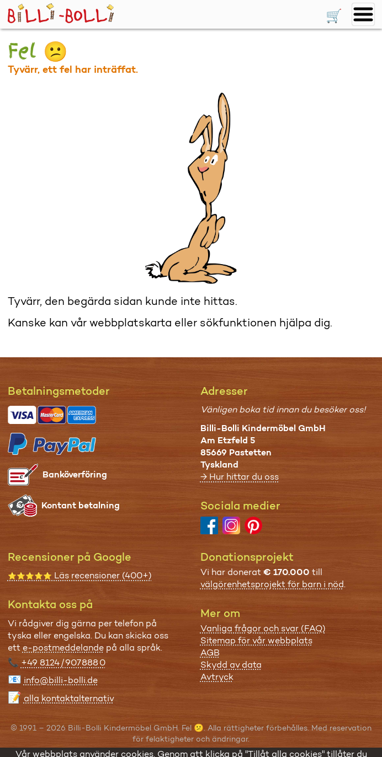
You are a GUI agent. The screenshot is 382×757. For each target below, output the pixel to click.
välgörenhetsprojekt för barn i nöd (272, 584)
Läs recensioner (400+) (80, 575)
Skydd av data (231, 664)
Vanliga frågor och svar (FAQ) (263, 628)
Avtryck (217, 677)
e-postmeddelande (63, 647)
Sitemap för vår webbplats (256, 640)
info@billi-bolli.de (61, 680)
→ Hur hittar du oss (239, 476)
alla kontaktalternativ (69, 698)
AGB (210, 652)
